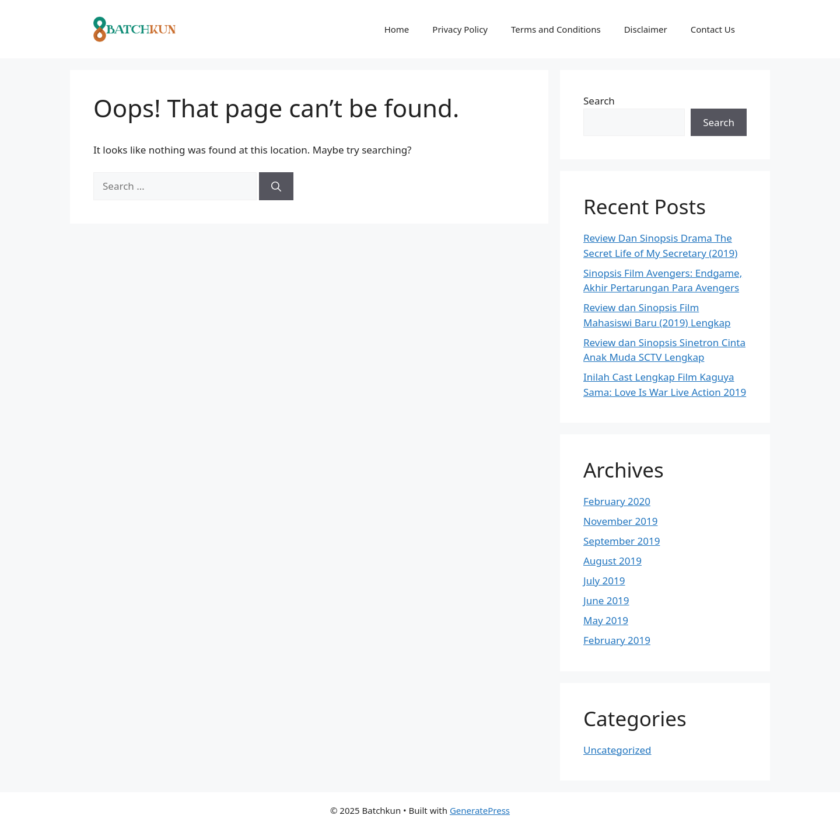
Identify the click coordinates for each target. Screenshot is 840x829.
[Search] (276, 186)
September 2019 (621, 541)
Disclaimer (645, 29)
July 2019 (604, 580)
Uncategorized (617, 750)
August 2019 (612, 560)
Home (397, 29)
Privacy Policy (460, 29)
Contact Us (713, 29)
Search (599, 100)
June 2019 (606, 600)
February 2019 (616, 640)
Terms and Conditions (556, 29)
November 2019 (620, 521)
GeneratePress (480, 810)
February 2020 (616, 501)
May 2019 (605, 620)
